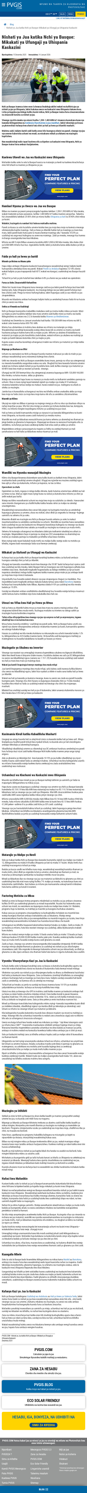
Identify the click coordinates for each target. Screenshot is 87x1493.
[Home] (5, 24)
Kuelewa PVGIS (9, 1478)
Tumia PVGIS (8, 1482)
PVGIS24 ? (7, 1454)
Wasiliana (35, 1478)
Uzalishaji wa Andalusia (37, 1296)
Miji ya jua (64, 1449)
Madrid (66, 1259)
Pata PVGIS (7, 1473)
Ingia (70, 14)
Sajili (62, 14)
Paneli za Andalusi (51, 268)
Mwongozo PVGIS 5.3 (40, 1449)
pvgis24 (80, 14)
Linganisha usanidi (39, 1468)
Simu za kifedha (43, 1425)
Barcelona (68, 581)
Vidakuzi (63, 1459)
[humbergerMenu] (3, 5)
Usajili (5, 1463)
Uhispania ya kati (57, 216)
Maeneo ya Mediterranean (57, 316)
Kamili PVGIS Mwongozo (14, 1468)
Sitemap (34, 1482)
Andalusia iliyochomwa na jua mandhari (42, 122)
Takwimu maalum (39, 1473)
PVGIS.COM (36, 1459)
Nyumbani (7, 1449)
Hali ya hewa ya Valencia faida (63, 1296)
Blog (12, 24)
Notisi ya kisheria (67, 1454)
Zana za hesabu (38, 1454)
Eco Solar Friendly (39, 1463)
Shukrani (63, 1463)
